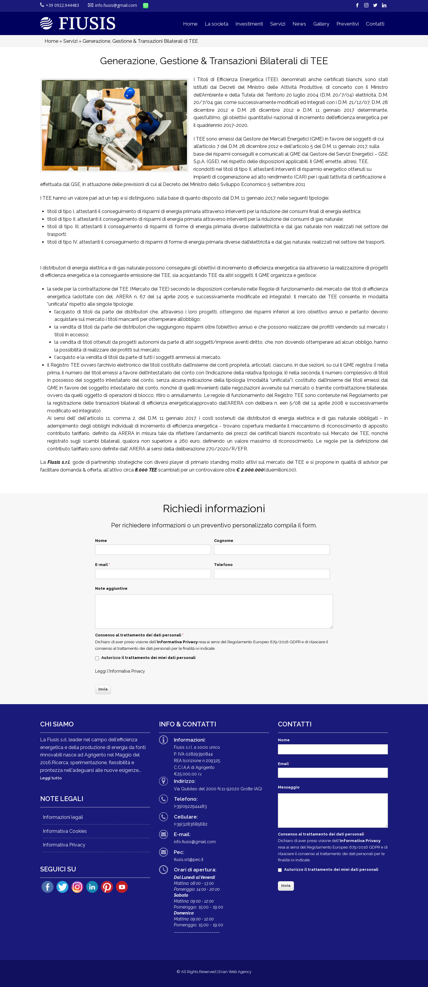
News (299, 24)
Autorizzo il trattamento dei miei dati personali (148, 657)
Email (284, 763)
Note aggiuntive (111, 588)
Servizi (277, 24)
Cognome (223, 540)
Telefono (223, 564)
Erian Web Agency (234, 971)
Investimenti (249, 24)
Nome (101, 540)
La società (216, 24)
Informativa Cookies (65, 831)
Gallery (321, 24)
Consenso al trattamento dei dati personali (139, 635)
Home (190, 24)
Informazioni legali (63, 817)
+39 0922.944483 (59, 5)
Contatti (375, 24)
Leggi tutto (51, 778)
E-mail (102, 564)
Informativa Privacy (127, 671)
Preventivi (347, 24)
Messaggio (289, 787)
